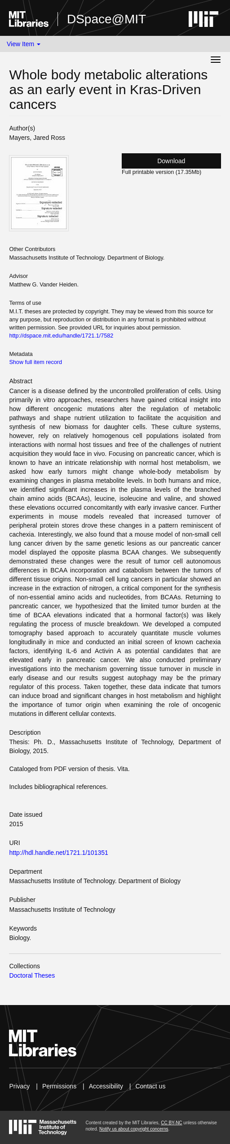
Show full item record (35, 362)
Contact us (150, 1086)
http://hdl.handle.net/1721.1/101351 (58, 852)
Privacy (19, 1086)
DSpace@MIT (106, 19)
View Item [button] (23, 44)
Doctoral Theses (32, 975)
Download (171, 161)
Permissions (59, 1086)
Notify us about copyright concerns (133, 1129)
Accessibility (106, 1086)
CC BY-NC (171, 1122)
